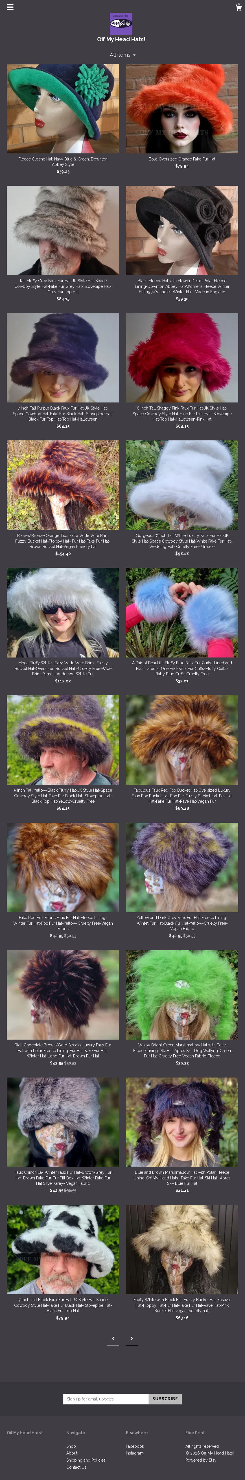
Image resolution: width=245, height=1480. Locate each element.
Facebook (135, 1446)
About (71, 1453)
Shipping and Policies (86, 1460)
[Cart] (238, 8)
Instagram (135, 1453)
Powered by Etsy (200, 1460)
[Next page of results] (132, 1339)
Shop (71, 1446)
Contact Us (76, 1467)
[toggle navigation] (10, 7)
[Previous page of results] (113, 1339)
